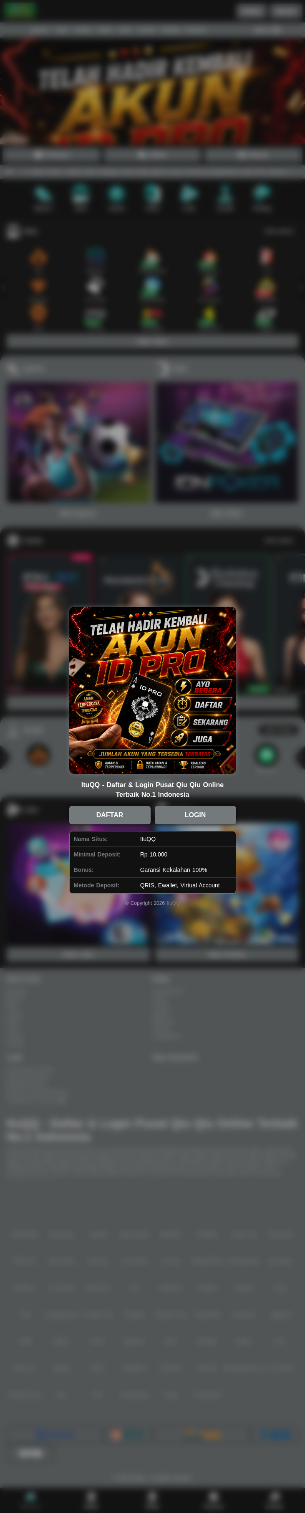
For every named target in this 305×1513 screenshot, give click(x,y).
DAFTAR (110, 814)
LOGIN (195, 814)
